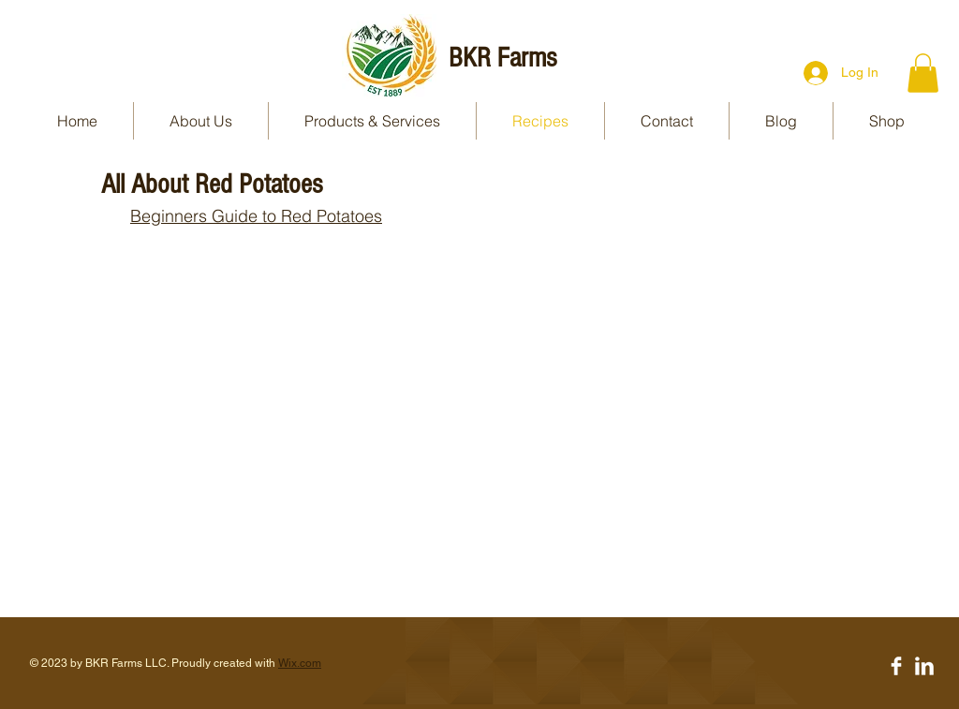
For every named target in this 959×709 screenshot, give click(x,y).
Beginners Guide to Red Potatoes (256, 216)
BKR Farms (502, 58)
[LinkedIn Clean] (924, 666)
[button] (923, 73)
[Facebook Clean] (896, 666)
